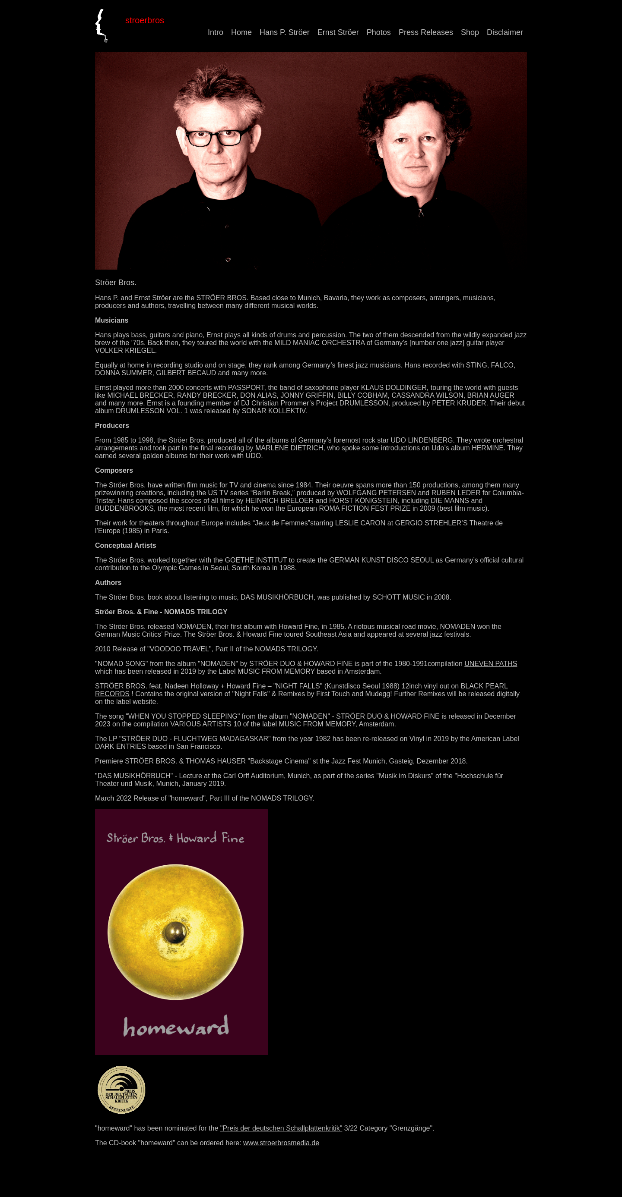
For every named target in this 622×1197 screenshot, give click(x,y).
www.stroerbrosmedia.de (281, 1143)
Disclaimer (505, 32)
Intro (215, 32)
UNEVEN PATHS (490, 663)
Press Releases (426, 32)
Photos (379, 32)
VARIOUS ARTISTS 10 (205, 724)
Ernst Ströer (338, 32)
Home (241, 32)
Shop (470, 32)
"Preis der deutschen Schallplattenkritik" (281, 1128)
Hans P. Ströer (285, 32)
